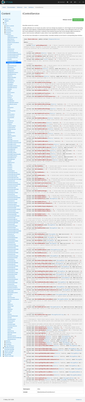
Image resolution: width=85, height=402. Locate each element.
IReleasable (10, 291)
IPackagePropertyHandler (14, 154)
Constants (8, 29)
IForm (9, 112)
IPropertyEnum (11, 191)
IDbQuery (9, 76)
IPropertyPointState (12, 257)
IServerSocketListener (13, 299)
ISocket (9, 301)
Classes (8, 27)
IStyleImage (10, 306)
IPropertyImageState (12, 222)
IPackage (9, 139)
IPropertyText (10, 284)
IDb (8, 64)
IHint (8, 119)
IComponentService (12, 57)
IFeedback (10, 99)
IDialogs (9, 89)
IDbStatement (11, 81)
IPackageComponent (12, 141)
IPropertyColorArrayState (13, 184)
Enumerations (9, 31)
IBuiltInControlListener (13, 42)
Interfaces (31, 7)
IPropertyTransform (12, 287)
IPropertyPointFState (12, 252)
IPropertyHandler (11, 207)
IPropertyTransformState (13, 289)
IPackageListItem (11, 152)
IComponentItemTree (12, 56)
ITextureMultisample (12, 316)
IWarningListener (11, 332)
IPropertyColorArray (12, 182)
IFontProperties (11, 111)
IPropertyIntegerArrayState (14, 231)
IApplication (10, 36)
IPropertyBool (11, 171)
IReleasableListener (12, 292)
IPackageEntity (11, 149)
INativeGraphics (11, 136)
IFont (8, 109)
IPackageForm (11, 151)
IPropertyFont (11, 201)
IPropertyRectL (11, 271)
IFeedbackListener (12, 104)
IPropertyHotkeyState (13, 212)
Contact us (79, 399)
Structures (8, 342)
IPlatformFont (10, 162)
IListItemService (11, 129)
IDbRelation (10, 79)
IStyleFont (10, 304)
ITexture (9, 314)
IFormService (10, 116)
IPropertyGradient (12, 204)
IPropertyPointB (11, 244)
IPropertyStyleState (12, 282)
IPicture (9, 161)
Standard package (9, 347)
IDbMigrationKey (11, 74)
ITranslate (10, 327)
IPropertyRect (11, 259)
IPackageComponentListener (14, 142)
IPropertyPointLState (12, 256)
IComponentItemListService (14, 54)
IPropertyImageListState (13, 221)
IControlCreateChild (12, 61)
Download (61, 2)
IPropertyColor (11, 181)
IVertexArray (10, 331)
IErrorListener (11, 92)
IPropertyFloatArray (12, 196)
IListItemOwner (11, 127)
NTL (5, 22)
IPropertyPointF (11, 251)
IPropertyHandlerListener (13, 209)
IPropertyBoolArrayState (13, 174)
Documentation (11, 7)
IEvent (9, 94)
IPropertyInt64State (12, 226)
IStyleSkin (10, 309)
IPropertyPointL (11, 254)
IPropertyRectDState (12, 266)
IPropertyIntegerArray (13, 229)
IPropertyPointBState (12, 246)
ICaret (9, 46)
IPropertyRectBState (12, 262)
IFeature (9, 97)
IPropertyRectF (11, 267)
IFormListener (11, 114)
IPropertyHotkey (11, 211)
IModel (9, 131)
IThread (9, 317)
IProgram (9, 167)
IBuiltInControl (11, 41)
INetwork (9, 137)
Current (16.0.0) (78, 19)
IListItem (9, 124)
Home (4, 7)
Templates (8, 344)
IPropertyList (10, 234)
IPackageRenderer (12, 156)
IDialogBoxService (12, 87)
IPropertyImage (11, 217)
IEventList (10, 96)
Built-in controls (10, 26)
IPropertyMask (11, 236)
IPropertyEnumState (12, 192)
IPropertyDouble (11, 187)
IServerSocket (11, 297)
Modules (8, 341)
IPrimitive (9, 166)
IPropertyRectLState (12, 272)
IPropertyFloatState (12, 199)
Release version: (67, 19)
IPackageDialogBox (12, 147)
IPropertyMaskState (12, 237)
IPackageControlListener (13, 146)
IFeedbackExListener (12, 102)
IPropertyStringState (12, 279)
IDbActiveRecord (11, 66)
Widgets (6, 21)
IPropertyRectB (11, 261)
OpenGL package (9, 351)
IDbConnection (11, 69)
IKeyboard (10, 122)
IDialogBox (10, 84)
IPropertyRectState (12, 274)
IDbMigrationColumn (12, 72)
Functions (8, 32)
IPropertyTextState (12, 286)
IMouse (9, 134)
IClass (9, 47)
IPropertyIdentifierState (13, 216)
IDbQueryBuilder (11, 77)
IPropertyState (11, 276)
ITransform (10, 322)
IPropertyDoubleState (13, 189)
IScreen (9, 296)
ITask (8, 312)
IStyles (9, 307)
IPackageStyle (11, 159)
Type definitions (10, 346)
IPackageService (11, 157)
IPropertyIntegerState (13, 232)
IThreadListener (11, 319)
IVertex (9, 329)
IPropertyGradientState (13, 206)
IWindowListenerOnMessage (14, 337)
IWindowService (11, 339)
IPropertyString (11, 277)
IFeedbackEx (10, 101)
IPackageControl (11, 144)
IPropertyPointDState (12, 249)
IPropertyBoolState (12, 176)
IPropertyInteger (11, 227)
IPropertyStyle (11, 281)
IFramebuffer (10, 117)
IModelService (11, 132)
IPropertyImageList (12, 219)
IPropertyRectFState (12, 269)
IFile (8, 106)
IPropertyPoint (11, 242)
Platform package (9, 356)
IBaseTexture (10, 39)
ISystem (9, 311)
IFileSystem (10, 107)
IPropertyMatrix (11, 239)
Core (25, 7)
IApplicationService (12, 37)
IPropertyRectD (11, 264)
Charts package (8, 352)
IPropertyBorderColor (12, 177)
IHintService (10, 121)
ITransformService (12, 326)
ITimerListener (11, 321)
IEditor (9, 91)
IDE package (7, 354)
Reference (19, 7)
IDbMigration (10, 71)
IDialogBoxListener (12, 86)
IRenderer (10, 294)
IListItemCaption (11, 126)
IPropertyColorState (12, 186)
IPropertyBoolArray (12, 172)
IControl (9, 59)
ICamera (9, 44)
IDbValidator (10, 82)
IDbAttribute (10, 67)
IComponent (10, 51)
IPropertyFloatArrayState (13, 197)
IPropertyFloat (11, 194)
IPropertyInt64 (11, 224)
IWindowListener (11, 336)
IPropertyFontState (12, 202)
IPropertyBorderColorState (14, 179)
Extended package (9, 349)
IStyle (8, 302)
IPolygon (9, 164)
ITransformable (11, 324)
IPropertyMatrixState (12, 241)
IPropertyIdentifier (12, 214)
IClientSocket (10, 49)
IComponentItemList (12, 52)
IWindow (9, 334)
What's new (7, 19)
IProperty (9, 169)
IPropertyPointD (11, 247)
